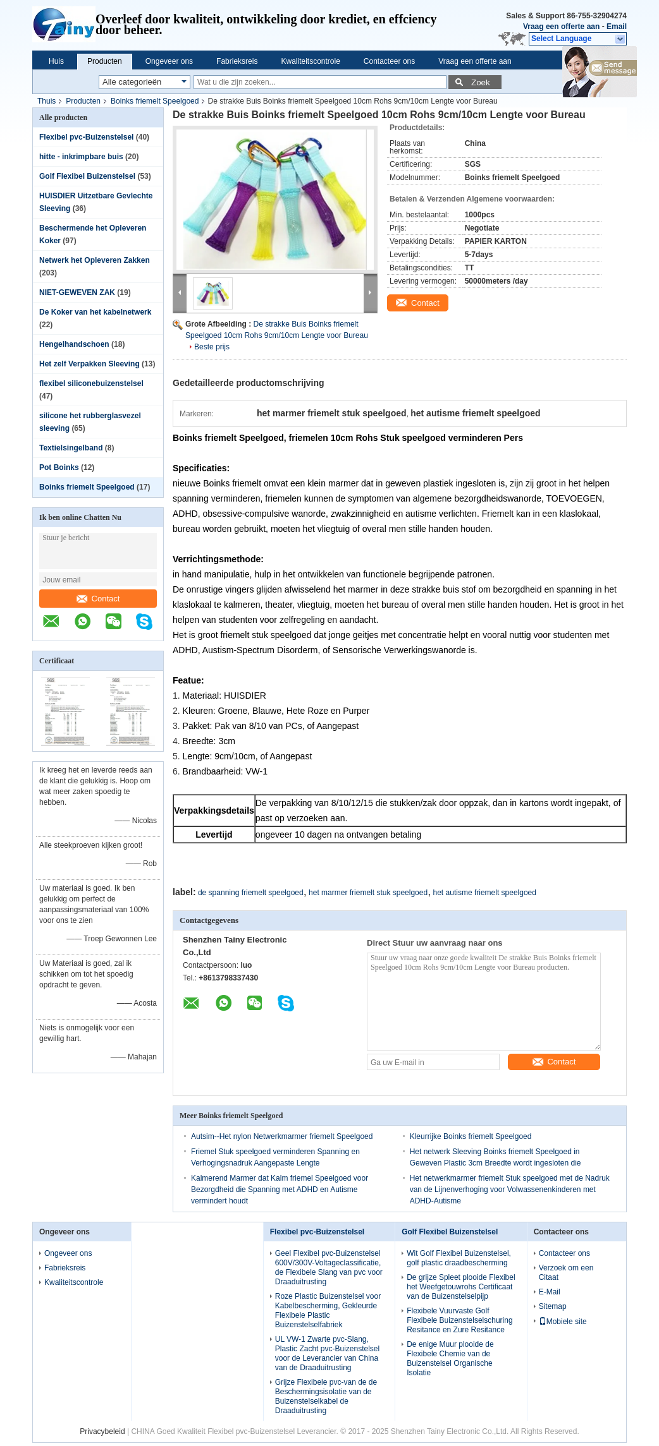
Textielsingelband (70, 447)
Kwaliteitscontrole (310, 61)
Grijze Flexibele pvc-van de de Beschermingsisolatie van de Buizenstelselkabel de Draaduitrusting (326, 1396)
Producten (104, 61)
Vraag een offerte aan (561, 26)
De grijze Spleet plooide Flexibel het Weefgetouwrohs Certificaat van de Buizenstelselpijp (461, 1287)
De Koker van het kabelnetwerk (95, 312)
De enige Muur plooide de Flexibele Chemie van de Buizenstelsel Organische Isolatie (450, 1358)
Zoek (480, 82)
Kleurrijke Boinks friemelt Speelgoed (471, 1136)
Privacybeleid (102, 1431)
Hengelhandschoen (74, 344)
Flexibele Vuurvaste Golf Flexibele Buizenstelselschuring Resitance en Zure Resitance (459, 1320)
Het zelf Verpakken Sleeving (89, 363)
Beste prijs (212, 346)
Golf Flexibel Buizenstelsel (87, 176)
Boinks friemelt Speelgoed (155, 101)
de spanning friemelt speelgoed (251, 892)
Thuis (46, 101)
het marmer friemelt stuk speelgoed (368, 892)
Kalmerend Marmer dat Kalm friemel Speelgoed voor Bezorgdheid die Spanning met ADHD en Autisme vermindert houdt (279, 1189)
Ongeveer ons (169, 61)
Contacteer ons (389, 61)
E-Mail (549, 1291)
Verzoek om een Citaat (566, 1272)
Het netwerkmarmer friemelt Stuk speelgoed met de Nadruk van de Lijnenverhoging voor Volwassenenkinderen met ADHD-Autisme (510, 1189)
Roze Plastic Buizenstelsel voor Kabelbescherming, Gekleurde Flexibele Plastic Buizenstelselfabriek (328, 1310)
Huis (56, 61)
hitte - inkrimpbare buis (81, 156)
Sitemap (553, 1306)
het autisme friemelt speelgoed (484, 892)
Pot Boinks (59, 467)
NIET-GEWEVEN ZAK (77, 292)
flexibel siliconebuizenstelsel (91, 383)
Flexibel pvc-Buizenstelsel (86, 137)
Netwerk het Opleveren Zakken (94, 260)
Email (617, 26)
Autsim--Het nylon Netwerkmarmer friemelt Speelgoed (282, 1136)
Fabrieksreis (236, 61)
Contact (98, 598)
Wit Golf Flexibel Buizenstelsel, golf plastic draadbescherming (459, 1258)
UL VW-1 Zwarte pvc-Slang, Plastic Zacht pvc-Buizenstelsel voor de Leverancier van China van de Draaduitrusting (327, 1353)
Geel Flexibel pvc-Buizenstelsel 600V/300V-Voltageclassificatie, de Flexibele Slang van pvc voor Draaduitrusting (329, 1267)
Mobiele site (563, 1321)
